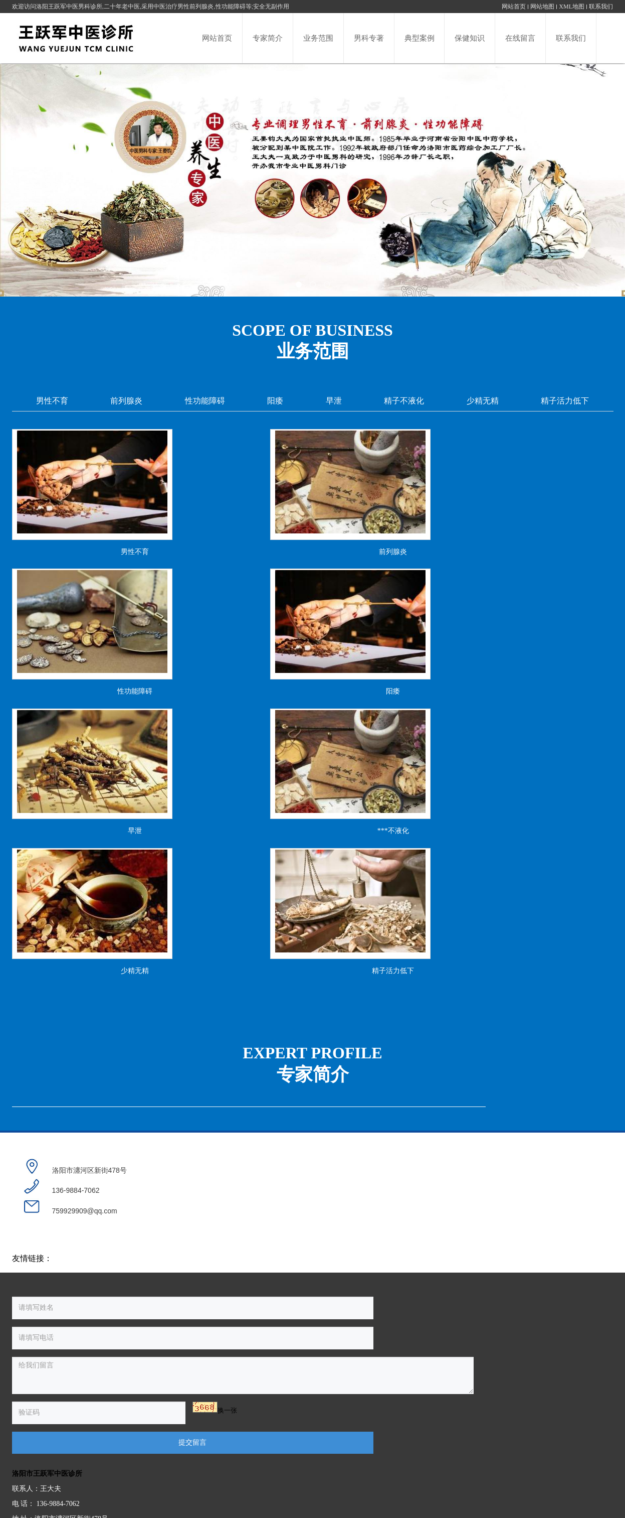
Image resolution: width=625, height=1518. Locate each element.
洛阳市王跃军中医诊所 (353, 1391)
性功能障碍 (205, 400)
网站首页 (514, 6)
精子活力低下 (565, 400)
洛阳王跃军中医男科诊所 (69, 6)
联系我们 (601, 6)
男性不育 (52, 400)
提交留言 (230, 1464)
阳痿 (275, 400)
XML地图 (571, 6)
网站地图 (542, 6)
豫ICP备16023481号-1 (379, 1481)
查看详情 (463, 1194)
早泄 (334, 400)
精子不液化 (404, 400)
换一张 (116, 1462)
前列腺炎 (126, 400)
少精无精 (483, 400)
